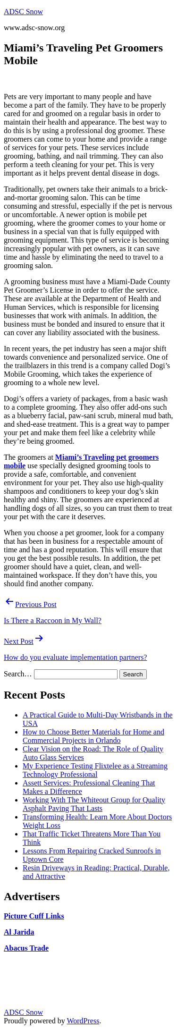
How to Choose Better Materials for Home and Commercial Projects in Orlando (93, 736)
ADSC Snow (23, 12)
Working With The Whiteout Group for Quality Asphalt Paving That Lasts (94, 804)
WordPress (83, 1021)
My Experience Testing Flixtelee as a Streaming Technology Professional (95, 770)
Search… (18, 674)
